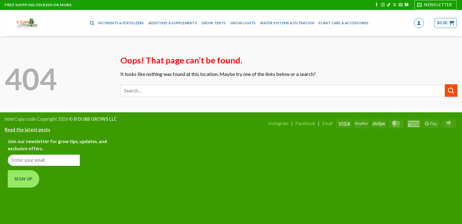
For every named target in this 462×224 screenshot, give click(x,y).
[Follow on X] (395, 5)
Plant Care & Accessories (343, 23)
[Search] (92, 23)
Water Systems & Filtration (287, 23)
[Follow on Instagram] (383, 5)
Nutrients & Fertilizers (121, 23)
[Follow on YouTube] (406, 5)
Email (327, 123)
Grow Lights (243, 23)
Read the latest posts (27, 129)
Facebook (305, 123)
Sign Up (23, 178)
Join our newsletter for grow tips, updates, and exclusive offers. (57, 145)
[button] (435, 5)
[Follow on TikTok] (389, 5)
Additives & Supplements (172, 23)
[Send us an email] (400, 5)
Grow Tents (213, 23)
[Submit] (451, 90)
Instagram (278, 123)
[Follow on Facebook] (376, 5)
